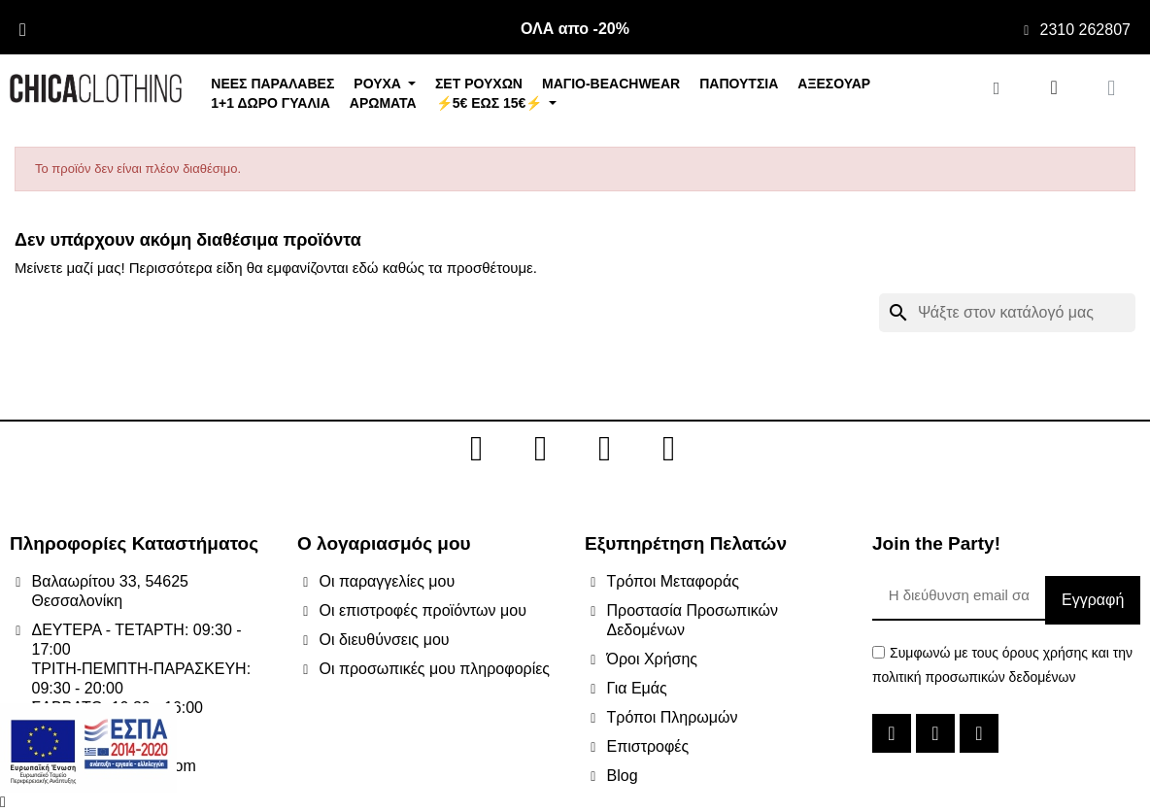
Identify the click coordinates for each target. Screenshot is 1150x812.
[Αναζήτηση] (1007, 312)
